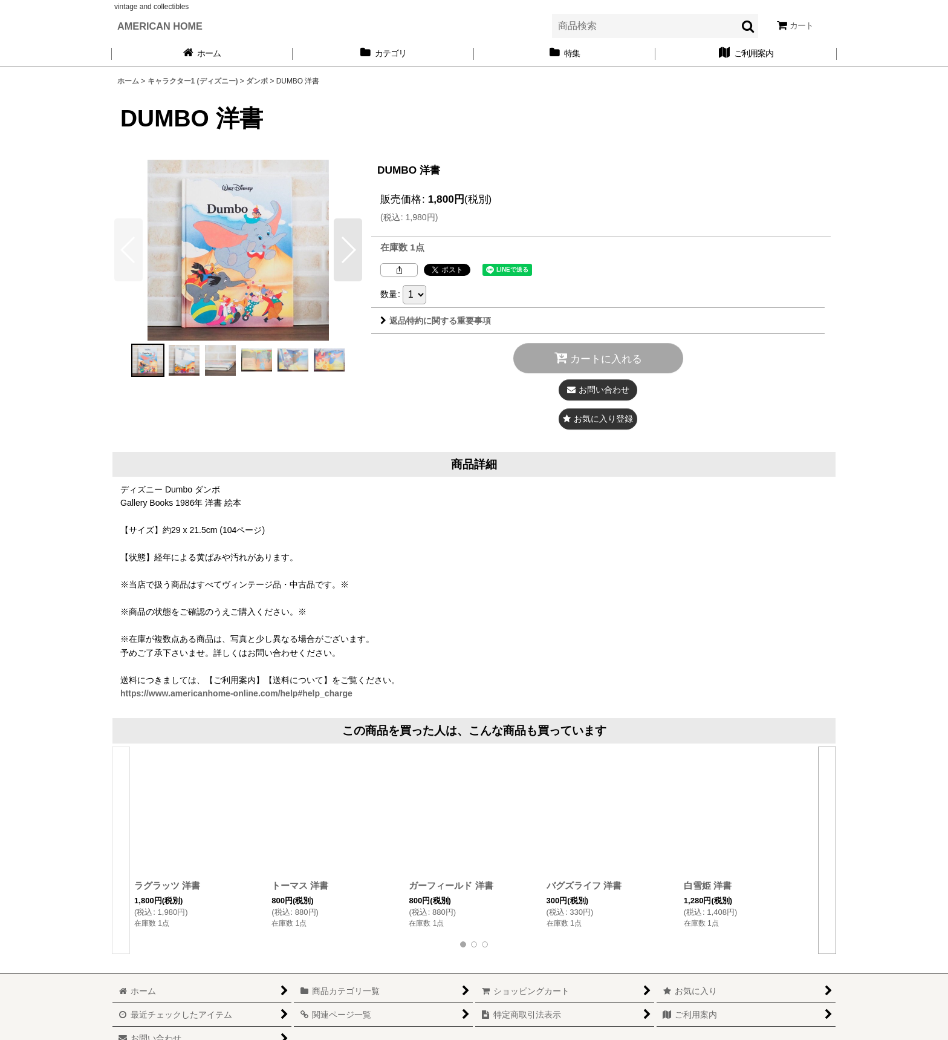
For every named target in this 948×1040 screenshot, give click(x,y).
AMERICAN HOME (160, 26)
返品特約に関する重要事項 (435, 320)
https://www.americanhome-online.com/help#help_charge (236, 693)
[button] (348, 249)
